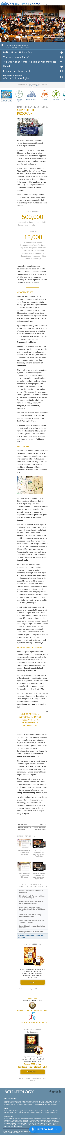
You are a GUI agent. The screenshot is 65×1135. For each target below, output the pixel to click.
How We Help (7, 100)
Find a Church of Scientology (48, 1112)
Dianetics (17, 1118)
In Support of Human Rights (17, 71)
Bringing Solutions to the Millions (31, 931)
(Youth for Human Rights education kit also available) (32, 1079)
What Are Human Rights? (16, 57)
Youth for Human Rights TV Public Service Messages (29, 62)
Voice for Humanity (40, 1110)
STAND (13, 1123)
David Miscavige (23, 1120)
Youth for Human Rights (45, 1125)
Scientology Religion (40, 1118)
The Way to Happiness (19, 95)
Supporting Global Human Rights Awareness (31, 891)
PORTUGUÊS (53, 1104)
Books (10, 1112)
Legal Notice (15, 1132)
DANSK (41, 1101)
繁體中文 (18, 1103)
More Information (28, 1112)
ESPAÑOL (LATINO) (10, 1104)
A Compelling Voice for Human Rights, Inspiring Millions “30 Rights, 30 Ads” (32, 909)
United (6, 66)
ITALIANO (45, 1104)
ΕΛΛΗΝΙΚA (37, 1104)
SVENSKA (54, 1103)
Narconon (56, 95)
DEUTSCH (35, 1103)
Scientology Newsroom (11, 1120)
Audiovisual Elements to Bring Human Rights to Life (30, 915)
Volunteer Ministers (52, 1110)
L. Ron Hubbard (9, 1110)
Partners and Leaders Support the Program (30, 936)
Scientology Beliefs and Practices (24, 1110)
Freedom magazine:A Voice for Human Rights (16, 77)
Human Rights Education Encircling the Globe (32, 927)
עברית (55, 1101)
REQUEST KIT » (32, 1072)
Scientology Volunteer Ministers (19, 1121)
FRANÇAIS (48, 1101)
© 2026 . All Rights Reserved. (22, 1131)
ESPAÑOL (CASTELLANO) (25, 1104)
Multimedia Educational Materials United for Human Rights (31, 902)
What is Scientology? (53, 1118)
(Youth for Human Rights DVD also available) (32, 989)
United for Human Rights (30, 1125)
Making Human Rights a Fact (17, 52)
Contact (36, 1112)
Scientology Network (27, 1118)
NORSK (47, 1103)
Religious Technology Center (38, 1120)
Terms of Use (7, 1132)
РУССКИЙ (11, 1103)
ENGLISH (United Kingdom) (30, 1101)
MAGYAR (41, 1103)
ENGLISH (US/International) (12, 1101)
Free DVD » (32, 982)
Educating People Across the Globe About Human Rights (32, 897)
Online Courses (17, 1112)
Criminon (44, 95)
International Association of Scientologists (41, 1121)
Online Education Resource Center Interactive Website (31, 921)
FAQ (5, 1112)
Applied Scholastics (31, 95)
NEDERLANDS (26, 1103)
